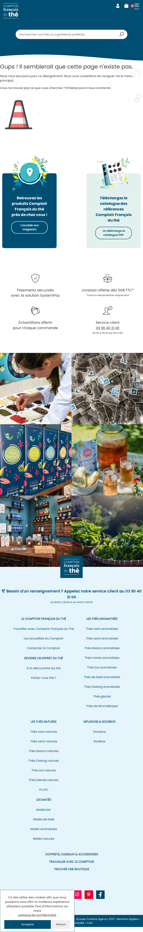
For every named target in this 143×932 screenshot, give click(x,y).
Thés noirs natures (43, 737)
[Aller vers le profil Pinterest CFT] (89, 899)
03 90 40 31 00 (107, 332)
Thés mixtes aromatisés (102, 663)
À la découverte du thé (44, 673)
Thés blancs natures (43, 756)
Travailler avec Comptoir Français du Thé (43, 634)
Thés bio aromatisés (102, 672)
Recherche (121, 34)
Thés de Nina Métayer (102, 711)
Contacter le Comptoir (43, 653)
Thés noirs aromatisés (102, 634)
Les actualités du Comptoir (43, 643)
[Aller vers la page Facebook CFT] (100, 899)
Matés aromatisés (43, 834)
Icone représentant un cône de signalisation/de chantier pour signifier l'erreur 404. (18, 111)
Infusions (99, 737)
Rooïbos (99, 746)
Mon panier (127, 6)
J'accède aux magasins (29, 227)
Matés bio (43, 815)
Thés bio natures (43, 775)
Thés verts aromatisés (102, 643)
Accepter (27, 924)
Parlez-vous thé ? (43, 683)
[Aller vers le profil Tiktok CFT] (77, 899)
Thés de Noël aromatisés (102, 682)
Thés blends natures (43, 785)
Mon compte (117, 6)
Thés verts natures (43, 746)
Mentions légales (127, 924)
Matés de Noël (43, 824)
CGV (90, 928)
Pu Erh (43, 795)
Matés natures (43, 844)
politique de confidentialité (37, 914)
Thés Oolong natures (43, 766)
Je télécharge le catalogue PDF (113, 235)
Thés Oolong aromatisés (102, 692)
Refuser (61, 924)
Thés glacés (102, 701)
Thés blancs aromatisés (102, 653)
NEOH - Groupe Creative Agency (87, 924)
